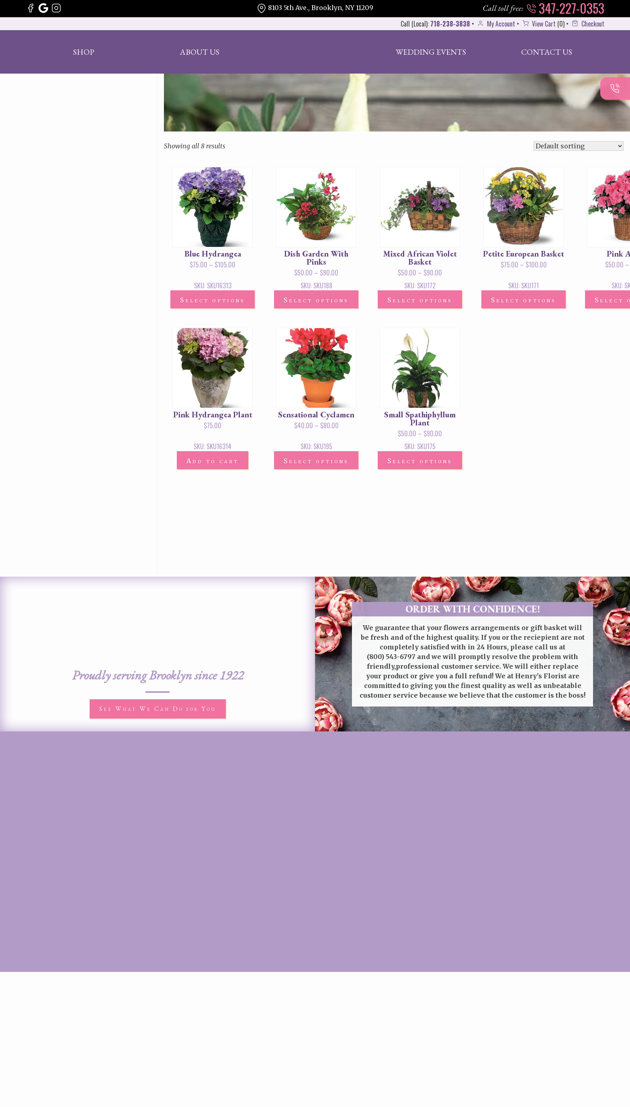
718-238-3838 (450, 24)
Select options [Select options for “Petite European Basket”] (523, 300)
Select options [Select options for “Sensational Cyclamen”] (316, 461)
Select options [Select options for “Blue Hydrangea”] (212, 300)
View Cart (538, 24)
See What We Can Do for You (157, 708)
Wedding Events (431, 52)
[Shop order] (579, 146)
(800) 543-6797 (391, 657)
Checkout (587, 24)
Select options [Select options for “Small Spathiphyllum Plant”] (419, 461)
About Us (199, 52)
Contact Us (546, 52)
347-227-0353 (565, 8)
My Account (495, 24)
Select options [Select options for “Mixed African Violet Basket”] (419, 300)
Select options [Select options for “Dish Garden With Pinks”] (316, 300)
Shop (83, 52)
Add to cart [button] (212, 461)
